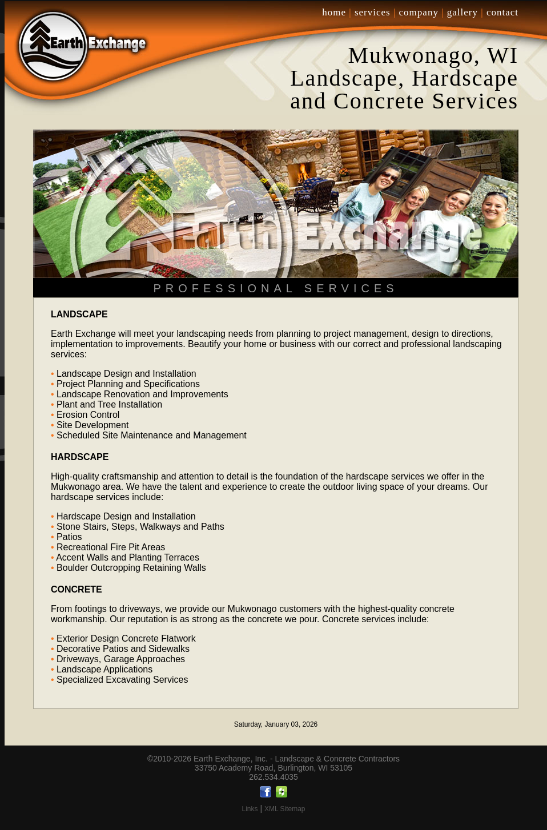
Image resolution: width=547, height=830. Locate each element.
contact (502, 12)
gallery (462, 12)
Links (250, 809)
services (373, 12)
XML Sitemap (284, 809)
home (334, 12)
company (419, 12)
